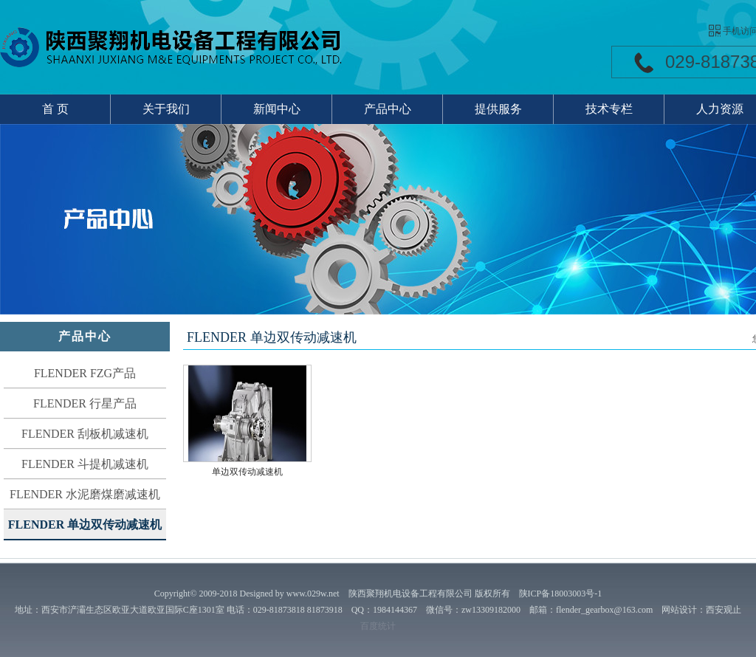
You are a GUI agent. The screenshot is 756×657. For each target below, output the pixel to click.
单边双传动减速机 (247, 472)
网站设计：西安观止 (701, 610)
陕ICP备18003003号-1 (560, 593)
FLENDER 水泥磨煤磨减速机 (85, 494)
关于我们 (166, 109)
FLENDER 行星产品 (85, 403)
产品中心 (387, 109)
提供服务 (498, 109)
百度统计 (378, 626)
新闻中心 (276, 109)
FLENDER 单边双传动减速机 (85, 524)
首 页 (55, 109)
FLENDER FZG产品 (85, 373)
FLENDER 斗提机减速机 (84, 464)
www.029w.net (313, 593)
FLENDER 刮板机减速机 (84, 433)
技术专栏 (609, 109)
